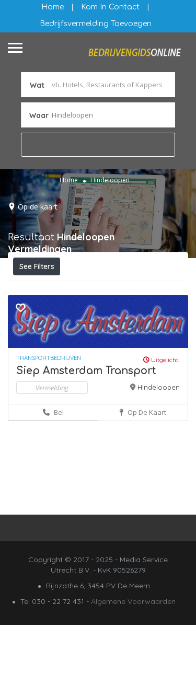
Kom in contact (110, 7)
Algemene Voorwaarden (133, 651)
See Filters (36, 266)
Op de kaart (37, 207)
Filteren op (42, 289)
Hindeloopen (158, 437)
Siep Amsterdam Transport (86, 420)
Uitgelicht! (161, 410)
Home (52, 7)
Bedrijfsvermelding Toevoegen (96, 24)
